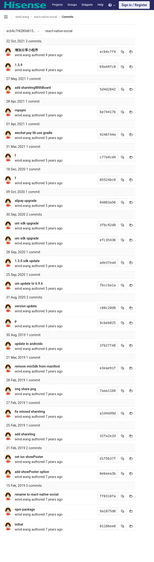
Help (100, 4)
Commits (67, 17)
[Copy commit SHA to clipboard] (122, 52)
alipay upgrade (26, 201)
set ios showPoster (29, 457)
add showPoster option (32, 472)
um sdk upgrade (27, 223)
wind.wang (22, 17)
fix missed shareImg (30, 411)
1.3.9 (18, 65)
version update (26, 306)
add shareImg (25, 434)
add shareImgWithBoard (33, 88)
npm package (25, 509)
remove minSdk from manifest (37, 366)
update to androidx (29, 344)
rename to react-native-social (36, 494)
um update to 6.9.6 (29, 283)
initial (19, 524)
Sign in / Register (134, 5)
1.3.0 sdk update (27, 261)
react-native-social (58, 31)
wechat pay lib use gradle (33, 133)
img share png (25, 389)
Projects (57, 4)
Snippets (87, 4)
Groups (72, 4)
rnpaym (20, 110)
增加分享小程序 (26, 50)
